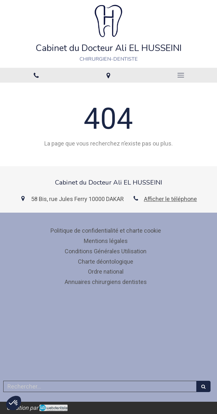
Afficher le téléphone (170, 199)
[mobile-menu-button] (181, 75)
